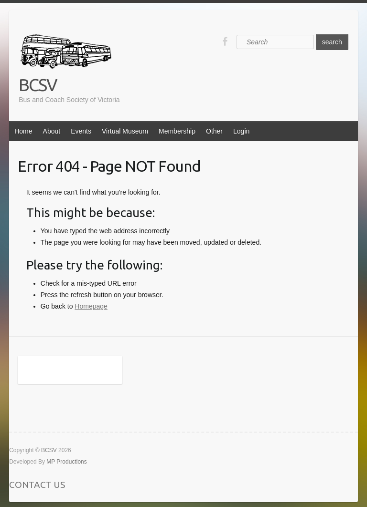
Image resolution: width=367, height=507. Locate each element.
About (52, 131)
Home (23, 131)
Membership (177, 131)
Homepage (91, 306)
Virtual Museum (125, 131)
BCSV (38, 84)
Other (214, 131)
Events (81, 131)
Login (241, 131)
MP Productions (66, 461)
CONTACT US (37, 484)
